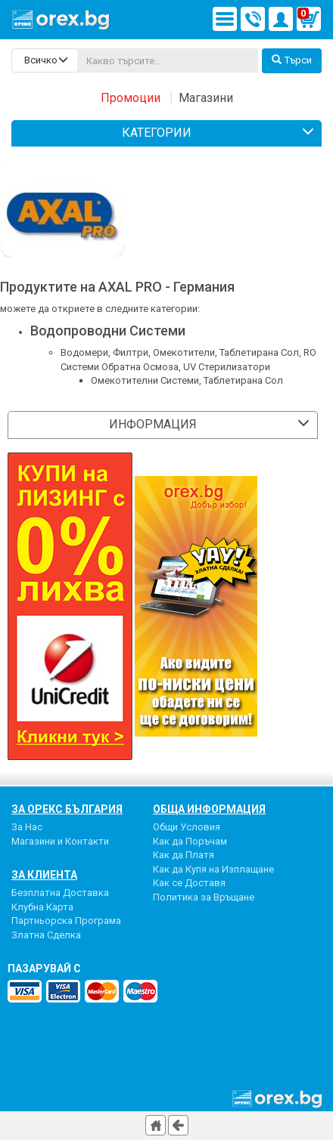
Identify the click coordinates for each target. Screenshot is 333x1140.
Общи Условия (186, 827)
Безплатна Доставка (60, 892)
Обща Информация (209, 809)
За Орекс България (67, 809)
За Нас (26, 827)
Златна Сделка (46, 935)
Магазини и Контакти (60, 841)
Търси (292, 60)
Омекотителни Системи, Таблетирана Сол (187, 380)
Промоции (130, 98)
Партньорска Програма (66, 920)
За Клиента (44, 875)
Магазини (206, 98)
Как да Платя (183, 854)
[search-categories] (44, 60)
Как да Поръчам (190, 841)
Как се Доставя (189, 882)
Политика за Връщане (203, 897)
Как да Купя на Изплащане (213, 869)
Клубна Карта (42, 907)
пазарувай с (44, 968)
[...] (167, 60)
